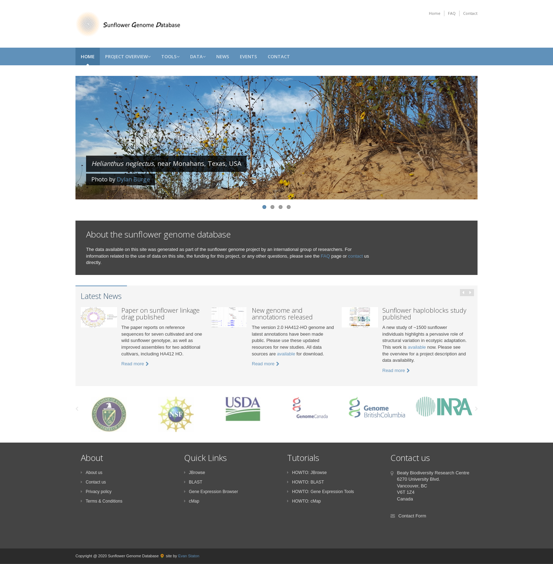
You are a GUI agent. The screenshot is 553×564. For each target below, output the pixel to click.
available (286, 353)
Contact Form (412, 515)
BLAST (193, 482)
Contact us (93, 482)
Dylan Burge (133, 179)
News (222, 56)
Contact (470, 13)
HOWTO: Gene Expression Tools (320, 491)
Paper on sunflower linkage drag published (160, 314)
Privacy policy (96, 491)
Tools (170, 56)
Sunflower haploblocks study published (424, 314)
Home (434, 13)
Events (248, 56)
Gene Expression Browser (211, 491)
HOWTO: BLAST (305, 482)
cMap (191, 501)
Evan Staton (188, 556)
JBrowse (194, 472)
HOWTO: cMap (304, 501)
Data (198, 56)
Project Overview (128, 56)
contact (355, 256)
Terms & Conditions (101, 501)
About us (91, 472)
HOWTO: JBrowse (307, 472)
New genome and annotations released (282, 314)
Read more (135, 363)
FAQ (452, 13)
